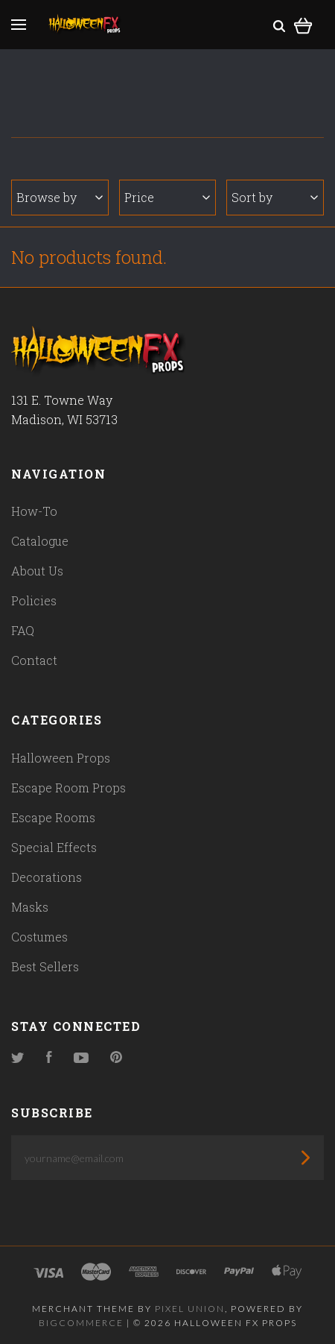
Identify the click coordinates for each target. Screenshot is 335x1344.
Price (167, 197)
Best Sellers (45, 966)
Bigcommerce (81, 1322)
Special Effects (54, 847)
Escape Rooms (53, 817)
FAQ (22, 630)
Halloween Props (60, 758)
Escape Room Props (68, 787)
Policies (34, 600)
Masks (29, 907)
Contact (34, 660)
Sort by (275, 197)
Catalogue (39, 541)
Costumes (39, 936)
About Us (37, 570)
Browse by (59, 197)
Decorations (46, 877)
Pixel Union (190, 1308)
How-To (34, 511)
